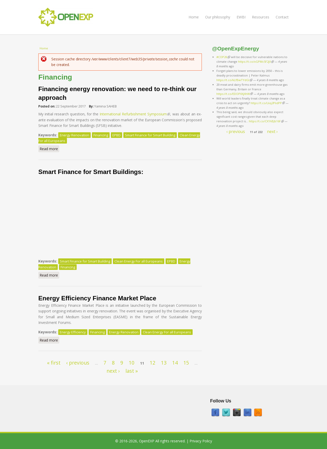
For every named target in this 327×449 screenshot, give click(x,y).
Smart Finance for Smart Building (150, 135)
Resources (260, 17)
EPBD (116, 135)
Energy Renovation (74, 135)
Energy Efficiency (73, 332)
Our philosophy (217, 17)
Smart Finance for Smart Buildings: (90, 171)
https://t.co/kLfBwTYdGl (234, 80)
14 (175, 362)
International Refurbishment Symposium (135, 114)
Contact (282, 17)
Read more (49, 148)
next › (113, 370)
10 (131, 362)
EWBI (241, 17)
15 (186, 362)
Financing (101, 135)
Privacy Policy (201, 441)
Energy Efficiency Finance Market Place (97, 298)
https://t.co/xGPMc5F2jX (256, 61)
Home (194, 17)
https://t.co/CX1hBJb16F (266, 121)
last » (131, 370)
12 (152, 362)
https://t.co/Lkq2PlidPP (268, 103)
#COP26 (223, 57)
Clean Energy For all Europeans (138, 261)
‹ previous (77, 362)
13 (164, 362)
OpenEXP (146, 441)
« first (54, 362)
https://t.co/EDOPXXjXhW (234, 94)
